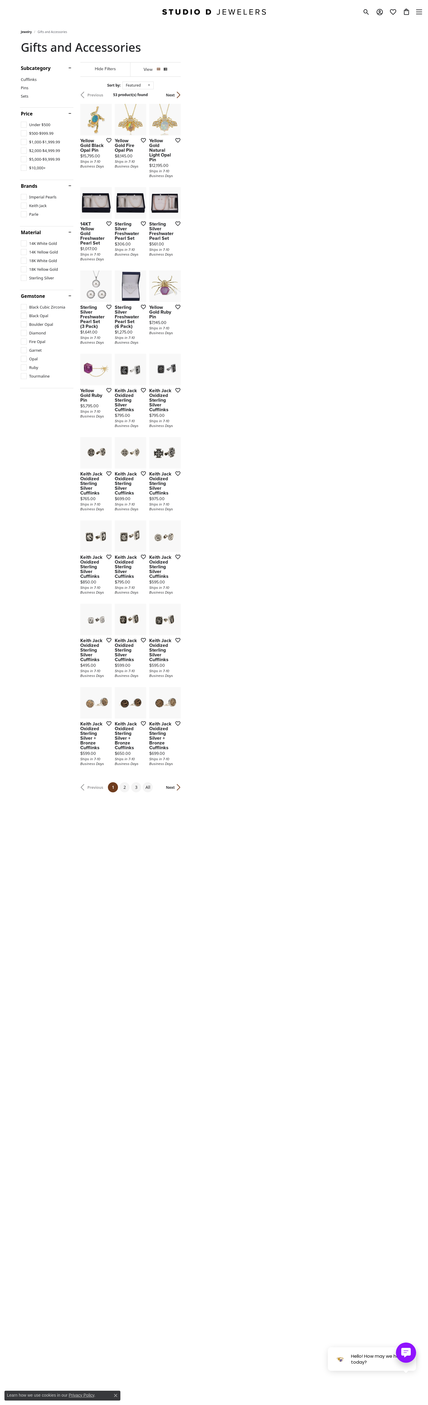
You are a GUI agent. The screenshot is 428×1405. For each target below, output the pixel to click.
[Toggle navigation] (419, 12)
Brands (29, 186)
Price (27, 113)
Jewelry (26, 32)
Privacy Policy (81, 1395)
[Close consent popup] (115, 1395)
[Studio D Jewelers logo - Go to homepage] (214, 12)
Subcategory (36, 68)
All (261, 1201)
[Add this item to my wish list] (182, 215)
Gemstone (33, 296)
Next (396, 95)
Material (31, 232)
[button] (366, 12)
